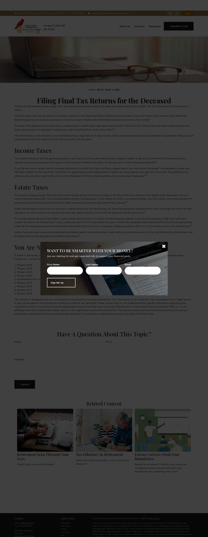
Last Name (92, 264)
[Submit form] (61, 282)
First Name (53, 264)
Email (128, 264)
